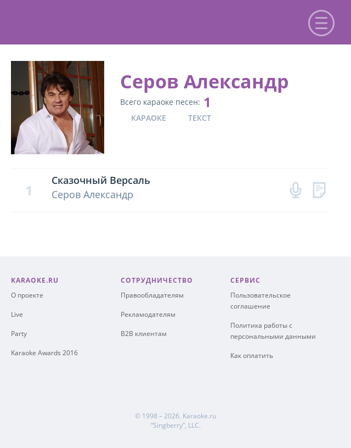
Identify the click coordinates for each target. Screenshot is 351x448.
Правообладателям (152, 295)
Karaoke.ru (199, 416)
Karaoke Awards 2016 (44, 352)
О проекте (27, 295)
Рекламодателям (148, 314)
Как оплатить (251, 355)
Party (19, 333)
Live (17, 314)
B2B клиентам (144, 333)
